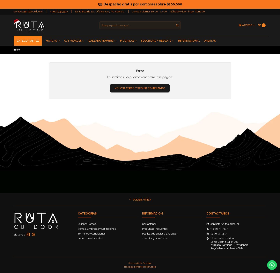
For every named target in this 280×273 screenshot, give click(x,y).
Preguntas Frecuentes (154, 228)
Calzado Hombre (102, 40)
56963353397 (216, 233)
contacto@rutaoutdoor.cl (28, 11)
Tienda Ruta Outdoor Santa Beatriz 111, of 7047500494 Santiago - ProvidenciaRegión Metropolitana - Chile (227, 243)
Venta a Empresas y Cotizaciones (97, 228)
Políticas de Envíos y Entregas (159, 233)
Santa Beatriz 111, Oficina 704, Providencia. (100, 11)
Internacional (189, 40)
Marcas (53, 40)
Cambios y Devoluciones (156, 238)
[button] (140, 200)
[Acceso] (247, 25)
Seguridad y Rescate (157, 40)
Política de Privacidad (90, 238)
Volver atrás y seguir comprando (140, 88)
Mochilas (128, 40)
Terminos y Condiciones (91, 233)
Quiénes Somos (87, 223)
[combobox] (140, 25)
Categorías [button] (28, 41)
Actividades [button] (74, 40)
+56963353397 (217, 228)
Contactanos (149, 223)
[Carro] (261, 25)
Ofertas (210, 40)
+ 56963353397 (59, 11)
